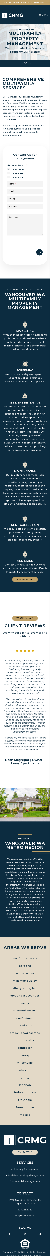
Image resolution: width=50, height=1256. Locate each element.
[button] (10, 1234)
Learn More (25, 579)
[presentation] (25, 242)
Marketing (24, 63)
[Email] (25, 191)
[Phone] (25, 199)
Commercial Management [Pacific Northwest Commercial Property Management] (25, 1181)
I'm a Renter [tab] (17, 173)
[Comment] (25, 225)
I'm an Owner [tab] (17, 169)
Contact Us (25, 1152)
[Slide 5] (31, 782)
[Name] (25, 184)
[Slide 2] (21, 782)
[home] (12, 15)
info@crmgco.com (25, 1215)
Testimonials (25, 618)
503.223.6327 (25, 1209)
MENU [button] (43, 15)
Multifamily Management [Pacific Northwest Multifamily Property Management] (25, 1169)
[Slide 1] (18, 782)
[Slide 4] (28, 782)
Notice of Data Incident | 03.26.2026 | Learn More (25, 2)
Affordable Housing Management (25, 1175)
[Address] (25, 206)
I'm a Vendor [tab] (17, 177)
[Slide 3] (25, 782)
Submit (39, 252)
